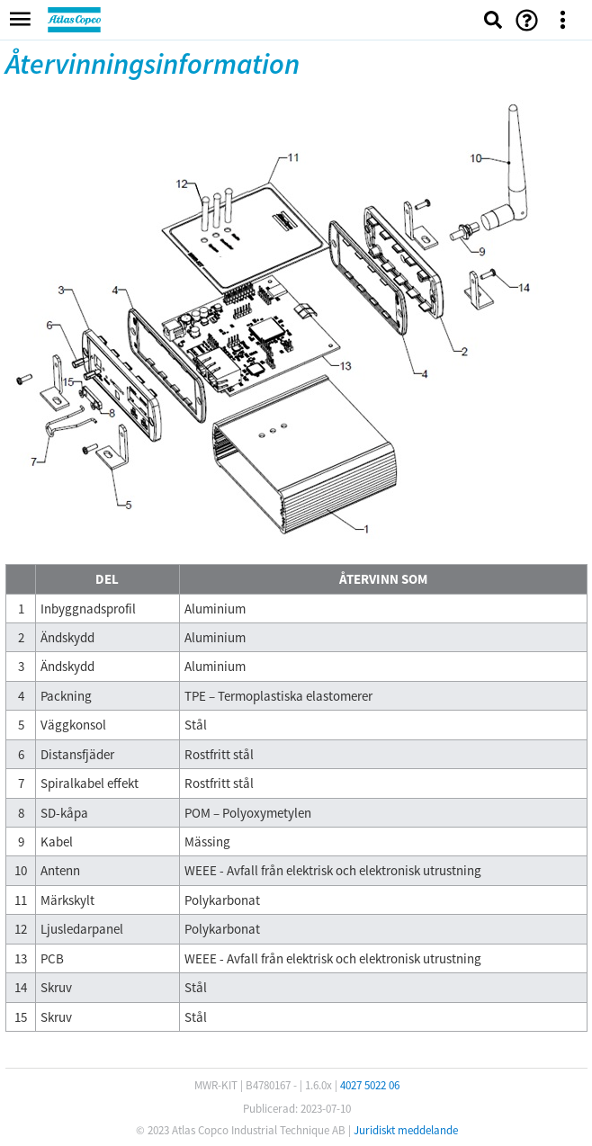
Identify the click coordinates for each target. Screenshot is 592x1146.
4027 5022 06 (369, 1085)
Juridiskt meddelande (406, 1130)
